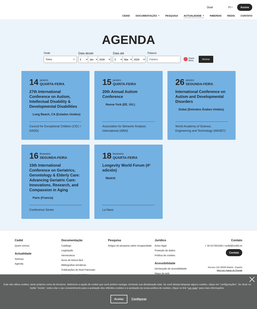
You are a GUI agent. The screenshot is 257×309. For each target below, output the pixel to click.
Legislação (67, 250)
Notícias (19, 259)
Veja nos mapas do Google (229, 270)
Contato (234, 252)
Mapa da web (162, 273)
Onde (47, 53)
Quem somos (22, 245)
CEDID (126, 15)
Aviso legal (161, 245)
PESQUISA (171, 15)
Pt (229, 7)
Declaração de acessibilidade (171, 268)
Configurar (139, 299)
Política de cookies (165, 255)
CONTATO (246, 15)
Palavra (152, 53)
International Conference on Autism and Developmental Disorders (201, 96)
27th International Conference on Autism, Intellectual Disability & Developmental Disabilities (55, 99)
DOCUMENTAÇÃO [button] (146, 15)
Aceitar (119, 299)
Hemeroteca (68, 255)
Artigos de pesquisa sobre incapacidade (130, 245)
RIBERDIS (215, 15)
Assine (244, 7)
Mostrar (206, 59)
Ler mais (193, 288)
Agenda (19, 263)
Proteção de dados (165, 250)
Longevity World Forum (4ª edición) (128, 168)
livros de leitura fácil (72, 260)
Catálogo (66, 245)
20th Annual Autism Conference (128, 94)
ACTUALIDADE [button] (193, 16)
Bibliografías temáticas (73, 265)
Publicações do (78, 269)
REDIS (231, 15)
